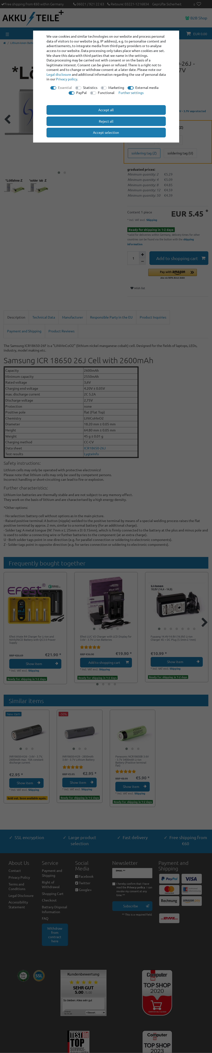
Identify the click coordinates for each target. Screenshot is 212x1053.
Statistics (90, 87)
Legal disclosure (58, 74)
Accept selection (106, 132)
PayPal (81, 92)
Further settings (131, 92)
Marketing (116, 87)
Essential (65, 87)
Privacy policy (66, 79)
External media (146, 87)
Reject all (106, 121)
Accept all (106, 110)
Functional (106, 92)
